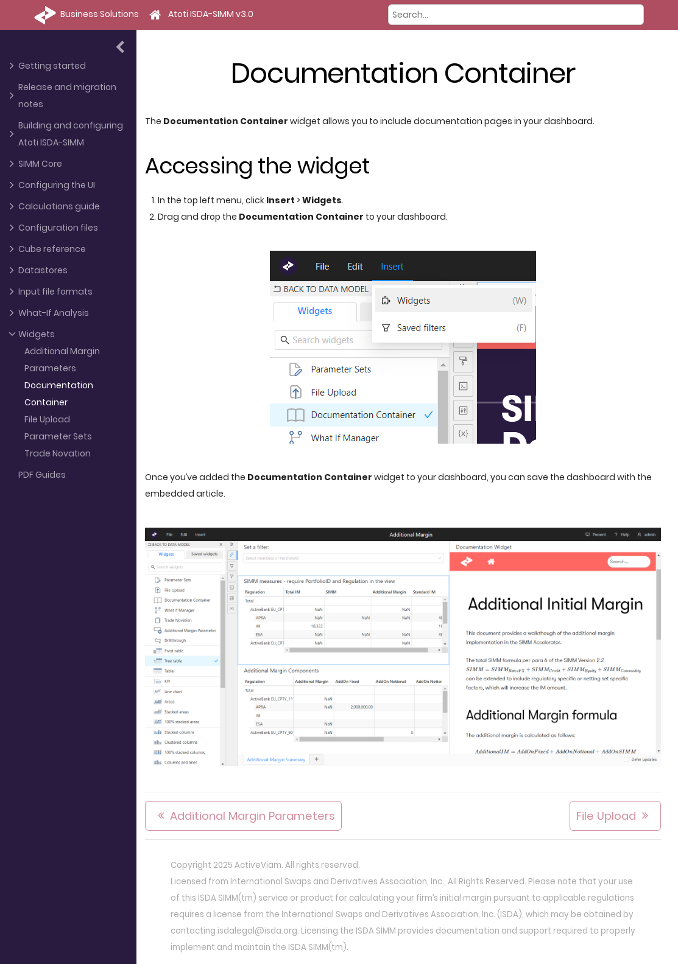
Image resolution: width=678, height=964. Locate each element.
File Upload (47, 419)
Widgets (36, 334)
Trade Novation (57, 453)
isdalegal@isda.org (257, 931)
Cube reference (52, 249)
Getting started (52, 66)
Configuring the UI (56, 185)
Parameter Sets (58, 436)
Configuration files (58, 228)
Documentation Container (58, 393)
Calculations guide (59, 206)
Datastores (43, 270)
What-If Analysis (53, 313)
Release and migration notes (67, 95)
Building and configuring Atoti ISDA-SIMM (70, 133)
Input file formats (55, 291)
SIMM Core (40, 164)
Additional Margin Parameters (62, 359)
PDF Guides (42, 475)
